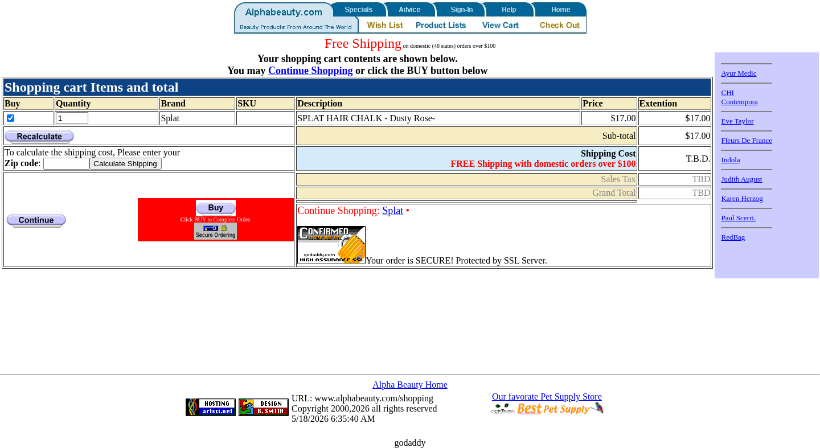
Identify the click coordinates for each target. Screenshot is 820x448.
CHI (727, 92)
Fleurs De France (746, 140)
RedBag (733, 237)
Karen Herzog (741, 198)
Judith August (741, 179)
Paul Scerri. (738, 217)
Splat (392, 210)
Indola (730, 159)
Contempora (739, 101)
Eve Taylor (737, 121)
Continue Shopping (310, 70)
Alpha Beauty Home (410, 384)
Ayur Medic (738, 73)
